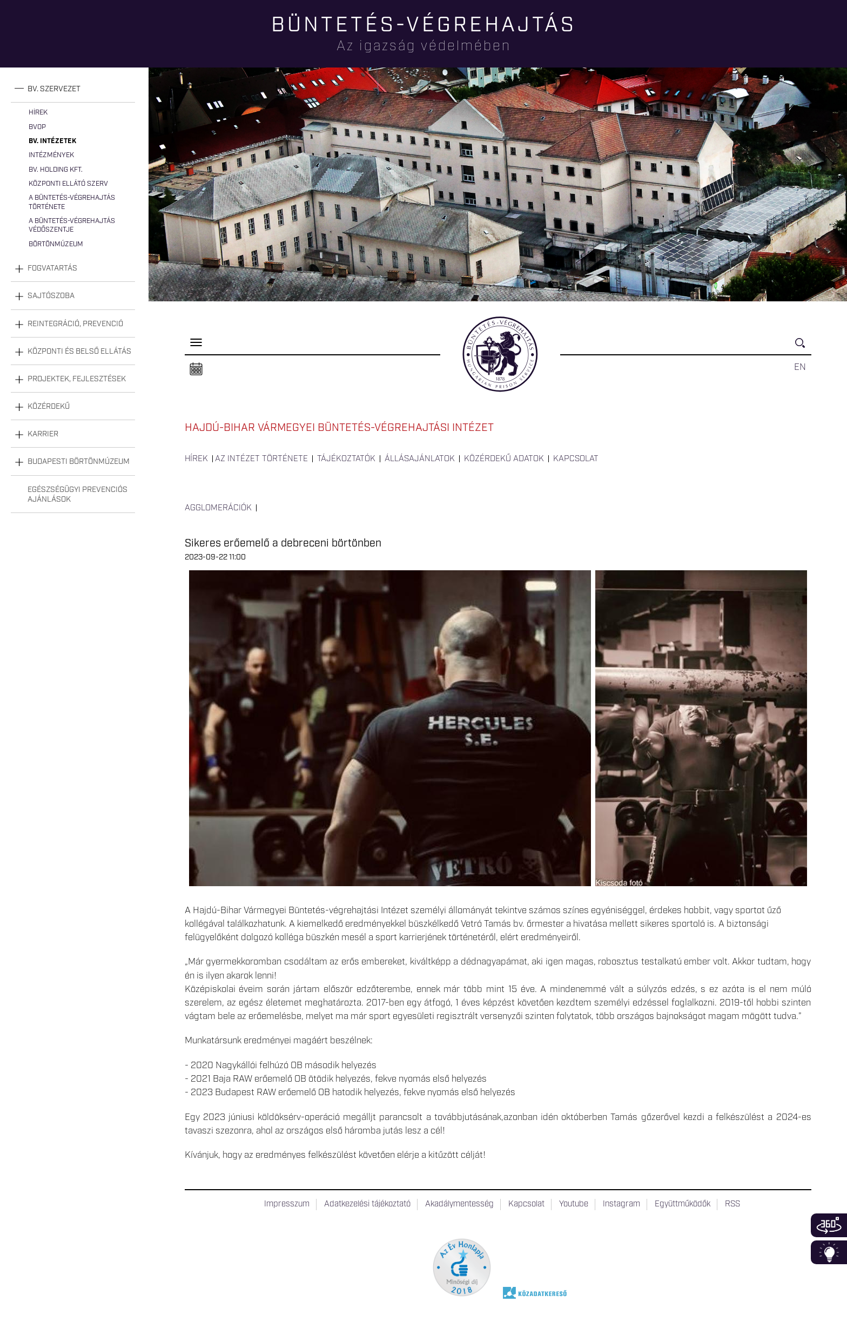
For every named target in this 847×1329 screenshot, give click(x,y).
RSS (732, 1204)
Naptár (196, 369)
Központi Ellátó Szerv (68, 183)
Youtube (573, 1204)
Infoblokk (829, 1252)
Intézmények (51, 155)
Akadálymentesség (459, 1204)
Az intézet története (261, 459)
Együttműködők (682, 1204)
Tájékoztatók (346, 459)
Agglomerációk (218, 508)
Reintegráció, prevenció (75, 324)
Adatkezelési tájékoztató (367, 1204)
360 (829, 1225)
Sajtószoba (51, 296)
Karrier (43, 434)
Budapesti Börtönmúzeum (79, 462)
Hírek (38, 112)
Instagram (621, 1204)
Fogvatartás (52, 268)
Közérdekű (49, 406)
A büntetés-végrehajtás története (72, 202)
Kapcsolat (576, 459)
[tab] (73, 89)
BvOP (37, 127)
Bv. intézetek (52, 141)
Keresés (803, 347)
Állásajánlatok (420, 459)
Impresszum (287, 1204)
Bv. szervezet (54, 89)
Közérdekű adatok (504, 459)
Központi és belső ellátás (79, 351)
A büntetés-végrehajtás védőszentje (72, 225)
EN (800, 367)
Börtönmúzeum (56, 244)
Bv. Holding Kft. (56, 169)
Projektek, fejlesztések (77, 379)
